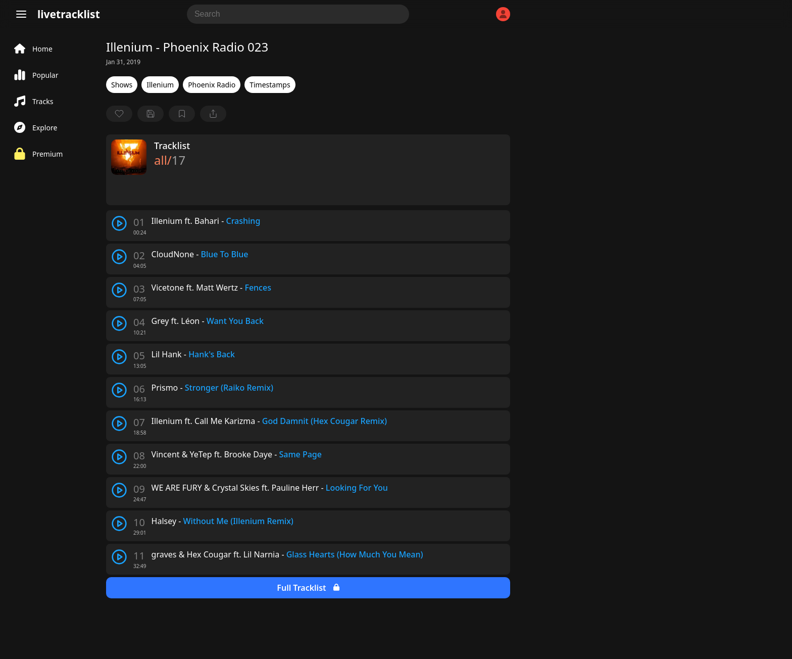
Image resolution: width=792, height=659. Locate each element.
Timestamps (270, 84)
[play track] (119, 223)
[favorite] (119, 114)
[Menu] (21, 14)
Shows (121, 84)
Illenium (160, 84)
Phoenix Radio (211, 84)
